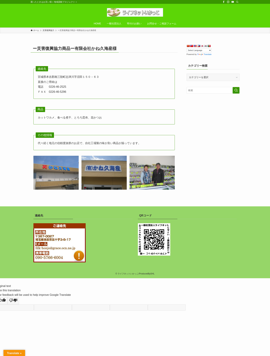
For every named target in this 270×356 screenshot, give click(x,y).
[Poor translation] (13, 300)
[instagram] (228, 2)
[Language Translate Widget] (199, 50)
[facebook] (223, 2)
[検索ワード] (213, 90)
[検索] (237, 2)
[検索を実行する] (236, 90)
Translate (204, 54)
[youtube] (232, 2)
